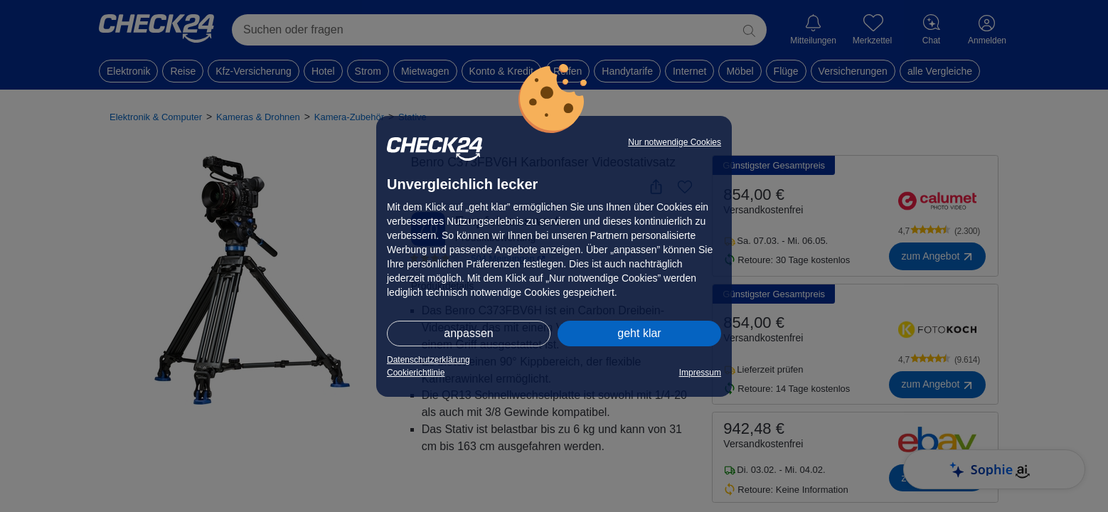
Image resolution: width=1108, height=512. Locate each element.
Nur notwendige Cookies (674, 142)
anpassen (468, 333)
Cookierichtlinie (415, 373)
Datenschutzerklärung (428, 360)
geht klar (639, 333)
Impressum (700, 373)
